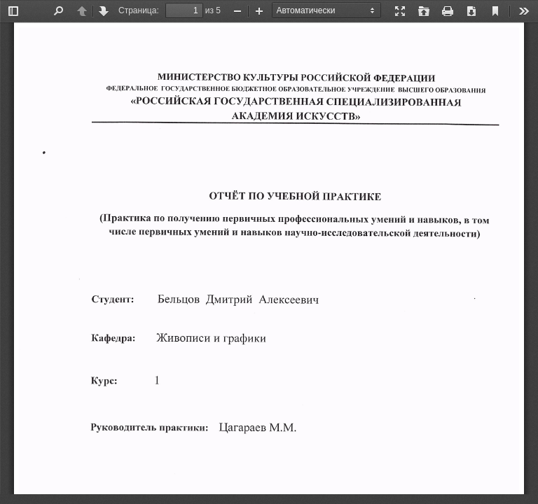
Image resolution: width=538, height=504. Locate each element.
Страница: (138, 10)
